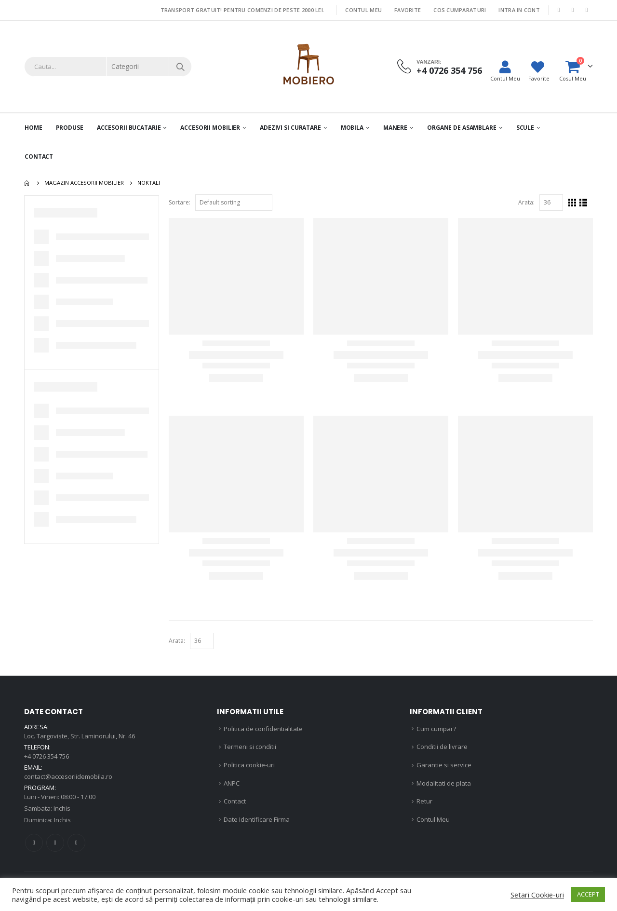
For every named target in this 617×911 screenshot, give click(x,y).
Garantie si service (443, 765)
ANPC (232, 783)
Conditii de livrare (442, 746)
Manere (395, 127)
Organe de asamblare (461, 127)
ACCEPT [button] (588, 894)
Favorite (407, 10)
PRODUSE (69, 127)
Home (33, 127)
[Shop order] (233, 202)
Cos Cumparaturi (459, 10)
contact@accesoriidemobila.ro (68, 776)
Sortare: (179, 202)
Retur (424, 801)
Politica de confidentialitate (263, 728)
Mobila (352, 127)
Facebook (34, 843)
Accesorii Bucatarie (129, 127)
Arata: (526, 202)
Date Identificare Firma (257, 819)
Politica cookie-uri (249, 765)
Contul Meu (363, 10)
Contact (39, 156)
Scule (525, 127)
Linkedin (76, 843)
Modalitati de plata (443, 783)
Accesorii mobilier (210, 127)
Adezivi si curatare (290, 127)
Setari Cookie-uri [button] (537, 894)
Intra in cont (519, 10)
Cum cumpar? (436, 728)
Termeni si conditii (250, 746)
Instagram (55, 843)
